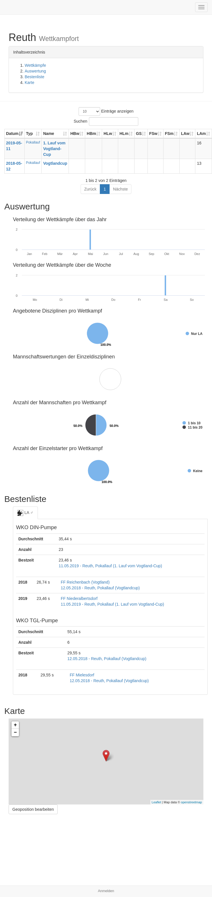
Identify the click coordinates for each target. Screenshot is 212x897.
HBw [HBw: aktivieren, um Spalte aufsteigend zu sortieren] (74, 133)
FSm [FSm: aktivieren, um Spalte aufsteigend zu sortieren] (169, 133)
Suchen (106, 121)
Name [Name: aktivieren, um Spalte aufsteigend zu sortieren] (48, 133)
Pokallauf (33, 142)
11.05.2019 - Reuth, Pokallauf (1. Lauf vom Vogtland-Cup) (110, 566)
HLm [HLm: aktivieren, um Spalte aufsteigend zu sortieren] (124, 133)
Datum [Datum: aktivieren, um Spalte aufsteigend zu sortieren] (12, 133)
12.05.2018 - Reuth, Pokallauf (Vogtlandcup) (100, 588)
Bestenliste (34, 76)
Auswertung (35, 71)
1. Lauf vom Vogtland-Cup (54, 149)
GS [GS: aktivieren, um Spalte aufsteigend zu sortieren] (139, 133)
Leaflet (156, 802)
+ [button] (15, 725)
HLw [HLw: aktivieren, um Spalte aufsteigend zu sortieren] (108, 133)
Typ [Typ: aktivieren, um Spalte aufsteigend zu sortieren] (29, 133)
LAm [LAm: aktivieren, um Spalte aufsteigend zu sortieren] (201, 133)
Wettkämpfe (35, 65)
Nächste (120, 189)
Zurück (90, 189)
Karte (29, 82)
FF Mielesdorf (82, 675)
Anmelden (106, 891)
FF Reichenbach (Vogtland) (85, 582)
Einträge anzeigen (106, 111)
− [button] (15, 732)
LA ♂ (25, 513)
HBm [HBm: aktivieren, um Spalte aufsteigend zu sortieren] (91, 133)
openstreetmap (191, 802)
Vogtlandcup (55, 163)
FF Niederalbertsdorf (79, 598)
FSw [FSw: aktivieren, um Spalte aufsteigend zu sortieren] (153, 133)
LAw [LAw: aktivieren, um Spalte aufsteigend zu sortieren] (185, 133)
